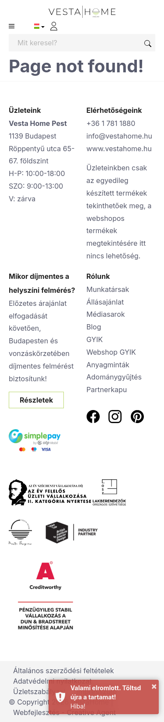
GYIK (95, 339)
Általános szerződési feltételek (63, 670)
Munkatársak (108, 289)
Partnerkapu (107, 389)
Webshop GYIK (111, 352)
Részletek (36, 400)
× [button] (154, 685)
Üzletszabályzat (39, 691)
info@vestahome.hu (120, 136)
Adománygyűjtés (114, 377)
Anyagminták (108, 364)
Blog (94, 326)
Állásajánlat (105, 302)
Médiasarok (106, 314)
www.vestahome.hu (119, 148)
